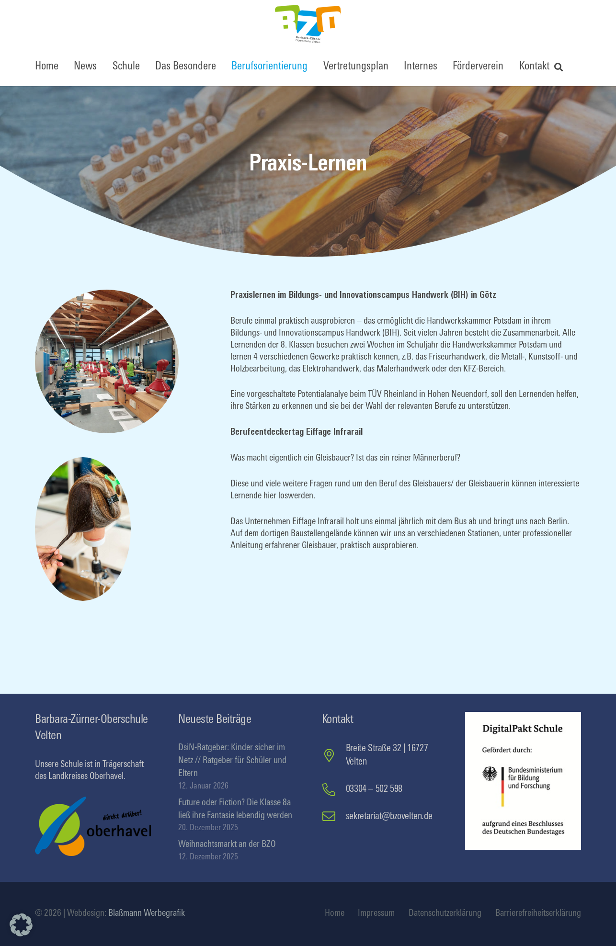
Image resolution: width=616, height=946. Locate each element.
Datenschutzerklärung (445, 913)
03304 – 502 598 (374, 789)
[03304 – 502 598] (334, 789)
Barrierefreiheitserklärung (538, 913)
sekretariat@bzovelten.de (389, 817)
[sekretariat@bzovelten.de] (334, 816)
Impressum (376, 913)
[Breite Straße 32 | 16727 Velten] (334, 755)
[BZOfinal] (308, 24)
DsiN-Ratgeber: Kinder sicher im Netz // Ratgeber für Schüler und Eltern (232, 760)
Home (334, 913)
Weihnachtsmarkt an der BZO (227, 844)
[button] (559, 67)
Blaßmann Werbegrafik (146, 913)
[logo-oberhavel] (93, 826)
